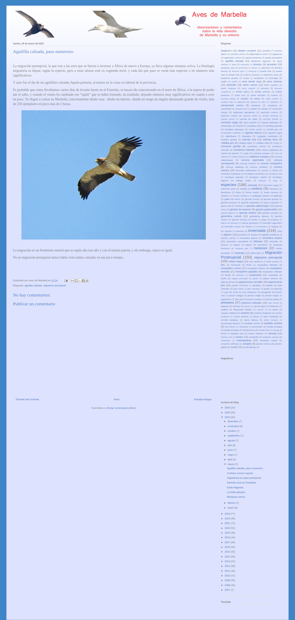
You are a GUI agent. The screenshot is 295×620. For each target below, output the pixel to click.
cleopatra (246, 136)
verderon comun (270, 337)
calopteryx (274, 102)
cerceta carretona (270, 116)
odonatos (240, 275)
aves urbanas (274, 81)
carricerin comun (269, 112)
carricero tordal (250, 116)
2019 (228, 532)
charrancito (226, 126)
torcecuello (257, 326)
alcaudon (272, 64)
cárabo (264, 108)
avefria (234, 82)
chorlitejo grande (274, 126)
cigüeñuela (230, 136)
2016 (228, 547)
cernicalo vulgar (229, 122)
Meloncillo (256, 253)
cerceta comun (227, 119)
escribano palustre (234, 177)
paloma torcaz (228, 282)
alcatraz (257, 64)
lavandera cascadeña (237, 241)
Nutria (228, 275)
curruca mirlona (247, 163)
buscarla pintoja (228, 99)
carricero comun (229, 115)
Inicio (116, 399)
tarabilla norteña (273, 323)
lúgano (248, 244)
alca (234, 64)
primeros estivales (252, 302)
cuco (277, 153)
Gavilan (239, 206)
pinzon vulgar (254, 295)
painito (255, 278)
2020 (228, 528)
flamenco (274, 189)
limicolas (274, 241)
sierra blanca (251, 320)
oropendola (255, 275)
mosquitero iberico (256, 268)
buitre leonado (258, 95)
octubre (232, 430)
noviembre (234, 426)
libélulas (258, 241)
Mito (223, 265)
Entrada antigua (202, 399)
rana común (273, 303)
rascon (247, 306)
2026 (228, 407)
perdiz (267, 288)
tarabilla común (252, 323)
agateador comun (232, 57)
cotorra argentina (269, 150)
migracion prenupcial (54, 285)
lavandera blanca (249, 238)
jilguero (228, 234)
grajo (264, 219)
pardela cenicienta (240, 285)
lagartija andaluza (270, 234)
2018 (228, 537)
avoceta (265, 88)
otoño (223, 278)
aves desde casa (251, 81)
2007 (228, 589)
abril (230, 459)
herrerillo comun (233, 226)
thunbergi (243, 327)
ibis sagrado (226, 231)
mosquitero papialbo (246, 271)
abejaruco (226, 50)
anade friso (265, 71)
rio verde (273, 309)
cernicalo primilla (270, 119)
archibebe (259, 78)
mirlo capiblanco (256, 262)
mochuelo (235, 265)
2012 (228, 566)
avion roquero (271, 85)
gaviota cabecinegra (258, 205)
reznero (260, 310)
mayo (231, 454)
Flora (238, 192)
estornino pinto (228, 189)
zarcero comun (263, 344)
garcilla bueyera (229, 202)
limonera (224, 245)
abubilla (266, 50)
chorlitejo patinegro (234, 129)
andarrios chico (271, 74)
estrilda (243, 189)
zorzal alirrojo (249, 347)
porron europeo (254, 299)
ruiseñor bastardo (262, 313)
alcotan (254, 68)
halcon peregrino (250, 223)
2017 (228, 542)
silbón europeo (271, 320)
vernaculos (225, 340)
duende (264, 170)
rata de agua (259, 306)
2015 (228, 551)
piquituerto (226, 299)
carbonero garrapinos (244, 112)
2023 (228, 513)
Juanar (254, 234)
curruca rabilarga (234, 167)
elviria (275, 170)
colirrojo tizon (270, 139)
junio (230, 449)
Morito (249, 265)
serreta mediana (229, 320)
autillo (224, 81)
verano (239, 337)
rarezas (236, 306)
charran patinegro (269, 122)
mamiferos (262, 244)
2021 (228, 523)
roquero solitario (229, 313)
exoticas (257, 188)
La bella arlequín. (236, 492)
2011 (228, 570)
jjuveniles (242, 234)
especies (228, 184)
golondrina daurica (259, 216)
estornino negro (271, 185)
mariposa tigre (242, 248)
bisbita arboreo (262, 91)
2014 (228, 556)
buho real (240, 95)
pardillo (269, 285)
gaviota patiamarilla (266, 209)
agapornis (277, 54)
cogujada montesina (267, 136)
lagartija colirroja (228, 238)
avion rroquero (228, 88)
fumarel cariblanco (241, 196)
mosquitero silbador (272, 271)
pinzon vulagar (236, 295)
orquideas (273, 275)
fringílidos (225, 196)
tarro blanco (230, 327)
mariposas (260, 248)
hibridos (248, 227)
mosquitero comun (231, 268)
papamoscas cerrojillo (250, 282)
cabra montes (272, 99)
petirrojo (278, 288)
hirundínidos (261, 227)
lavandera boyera (272, 238)
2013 (228, 561)
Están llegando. (235, 487)
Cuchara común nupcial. (240, 473)
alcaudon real (227, 68)
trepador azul (237, 333)
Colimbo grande (229, 139)
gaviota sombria (270, 213)
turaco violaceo (256, 333)
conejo (276, 143)
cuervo (224, 156)
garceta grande (271, 199)
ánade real (234, 74)
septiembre (234, 435)
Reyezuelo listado (242, 309)
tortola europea (274, 326)
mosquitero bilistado (267, 265)
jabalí (279, 231)
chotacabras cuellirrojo (231, 133)
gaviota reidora (247, 212)
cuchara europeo (261, 153)
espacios (262, 181)
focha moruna (271, 192)
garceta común (252, 199)
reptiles (224, 309)
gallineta (278, 195)
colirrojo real (249, 139)
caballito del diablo (250, 98)
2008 (228, 585)
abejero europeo (247, 50)
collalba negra (245, 143)
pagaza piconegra (240, 278)
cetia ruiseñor (250, 122)
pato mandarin (253, 289)
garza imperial (271, 202)
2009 (228, 580)
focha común (252, 192)
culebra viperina (238, 157)
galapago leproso (261, 195)
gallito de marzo (232, 199)
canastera (272, 105)
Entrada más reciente (27, 399)
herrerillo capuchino (272, 223)
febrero (232, 502)
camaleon (256, 105)
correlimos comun (256, 146)
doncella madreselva (246, 170)
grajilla (254, 220)
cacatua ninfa (227, 102)
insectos (240, 231)
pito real (239, 299)
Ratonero (274, 306)
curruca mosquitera (271, 163)
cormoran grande (231, 146)
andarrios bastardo (251, 75)
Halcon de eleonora (229, 223)
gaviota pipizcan (228, 213)
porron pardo (272, 299)
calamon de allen (258, 102)
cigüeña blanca (253, 132)
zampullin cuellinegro (230, 344)
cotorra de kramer (230, 153)
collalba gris (227, 142)
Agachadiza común (258, 54)
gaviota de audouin (240, 209)
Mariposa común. (236, 496)
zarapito (247, 343)
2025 (228, 412)
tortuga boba (264, 330)
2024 (228, 417)
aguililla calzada (33, 285)
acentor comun (238, 54)
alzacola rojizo (238, 71)
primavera (227, 302)
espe (275, 181)
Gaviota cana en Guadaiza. (242, 482)
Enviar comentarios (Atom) (121, 408)
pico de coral (231, 292)
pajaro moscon (270, 278)
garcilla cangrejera (250, 202)
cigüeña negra (275, 133)
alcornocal (243, 68)
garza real (226, 206)
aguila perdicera (253, 57)
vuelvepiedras (243, 340)
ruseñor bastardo (241, 317)
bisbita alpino (242, 91)
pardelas (256, 285)
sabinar (256, 317)
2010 (228, 575)
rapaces (225, 306)
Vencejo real (226, 337)
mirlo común (273, 261)
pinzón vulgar (272, 295)
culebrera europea (259, 156)
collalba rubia (262, 143)
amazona (252, 71)
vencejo (272, 333)
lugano (236, 244)
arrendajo (273, 78)
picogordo (266, 292)
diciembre (233, 421)
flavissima (225, 192)
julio (230, 445)
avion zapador (248, 88)
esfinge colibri (243, 180)
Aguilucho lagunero (261, 61)
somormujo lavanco (230, 323)
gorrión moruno (239, 219)
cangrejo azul (241, 109)
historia (274, 226)
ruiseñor (245, 313)
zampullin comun (268, 340)
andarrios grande (229, 78)
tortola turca (249, 330)
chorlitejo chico (254, 126)
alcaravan (245, 65)
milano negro (236, 261)
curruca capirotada (252, 160)
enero (231, 507)
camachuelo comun (232, 105)
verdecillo (253, 337)
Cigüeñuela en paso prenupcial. (244, 477)
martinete (239, 253)
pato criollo (238, 289)
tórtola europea (231, 330)
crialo (246, 153)
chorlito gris (272, 129)
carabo (253, 108)
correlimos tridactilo (244, 149)
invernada (256, 230)
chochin (239, 126)
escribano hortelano (230, 173)
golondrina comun (231, 216)
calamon (241, 102)
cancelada (226, 108)
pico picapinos (249, 292)
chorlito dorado (255, 130)
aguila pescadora (273, 57)
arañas (246, 78)
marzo (231, 464)
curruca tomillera (259, 167)
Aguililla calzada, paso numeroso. (245, 468)
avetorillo (231, 84)
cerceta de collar (248, 119)
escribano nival (275, 174)
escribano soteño (258, 177)
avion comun (250, 84)
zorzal (234, 347)
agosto (232, 440)
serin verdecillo (270, 316)
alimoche (266, 68)
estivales (252, 185)
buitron (274, 95)
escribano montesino (254, 173)
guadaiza (275, 220)
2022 (228, 518)
